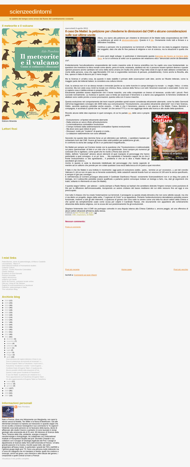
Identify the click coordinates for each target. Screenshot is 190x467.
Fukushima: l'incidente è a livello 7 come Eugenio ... (24, 366)
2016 (7, 325)
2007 (7, 395)
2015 (7, 327)
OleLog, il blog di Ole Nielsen (13, 283)
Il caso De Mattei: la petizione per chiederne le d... (24, 375)
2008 (7, 393)
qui (129, 113)
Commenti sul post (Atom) (85, 275)
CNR (74, 215)
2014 (7, 329)
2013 (7, 332)
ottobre (9, 343)
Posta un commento (73, 227)
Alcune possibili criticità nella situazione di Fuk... (23, 370)
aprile (9, 357)
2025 (7, 303)
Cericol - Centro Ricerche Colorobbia (16, 269)
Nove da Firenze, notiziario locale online (18, 281)
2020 (7, 315)
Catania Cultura (8, 267)
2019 (7, 317)
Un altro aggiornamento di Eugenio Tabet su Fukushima (26, 379)
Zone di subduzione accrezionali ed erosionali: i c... (24, 361)
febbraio (10, 384)
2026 (7, 300)
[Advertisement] (88, 247)
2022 (7, 310)
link (152, 40)
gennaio (10, 386)
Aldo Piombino (24, 407)
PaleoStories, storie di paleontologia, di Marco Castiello (24, 262)
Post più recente (72, 269)
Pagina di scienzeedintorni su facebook (17, 285)
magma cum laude (9, 279)
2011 (7, 337)
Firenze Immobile (9, 275)
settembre (11, 346)
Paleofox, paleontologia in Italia (14, 287)
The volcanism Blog (9, 289)
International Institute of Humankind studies (19, 266)
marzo (9, 381)
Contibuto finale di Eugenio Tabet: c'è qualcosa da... (24, 368)
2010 (7, 388)
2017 (7, 322)
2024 (7, 305)
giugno (9, 352)
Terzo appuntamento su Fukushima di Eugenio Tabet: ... (26, 377)
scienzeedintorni (30, 11)
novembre (11, 341)
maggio (10, 355)
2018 (7, 320)
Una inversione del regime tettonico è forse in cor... (24, 359)
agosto (9, 348)
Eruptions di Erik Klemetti (12, 273)
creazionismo (81, 215)
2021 (7, 312)
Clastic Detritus (8, 271)
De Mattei (90, 215)
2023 (7, 308)
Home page (127, 269)
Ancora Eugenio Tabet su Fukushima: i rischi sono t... (25, 363)
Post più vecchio (181, 269)
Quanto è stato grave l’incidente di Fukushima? (23, 372)
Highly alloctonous (9, 277)
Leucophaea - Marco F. (11, 264)
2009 (7, 391)
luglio (9, 350)
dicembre (10, 339)
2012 (7, 334)
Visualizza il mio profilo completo (15, 459)
